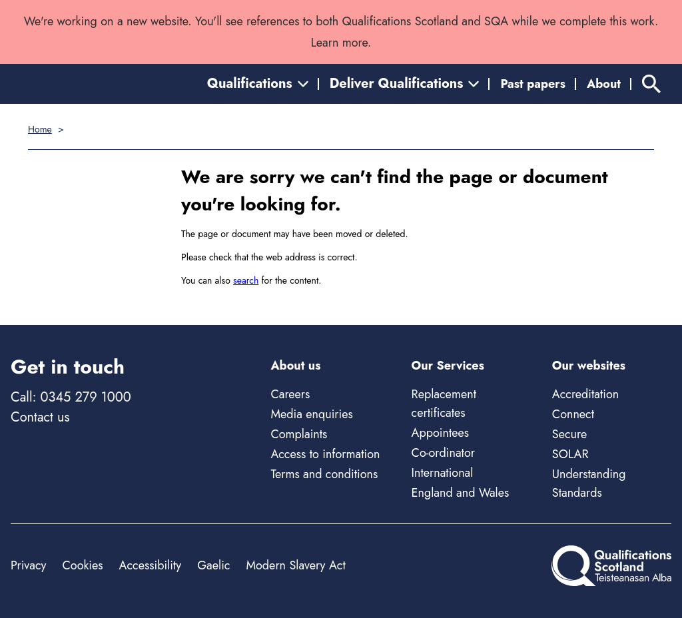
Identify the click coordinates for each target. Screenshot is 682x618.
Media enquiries (311, 414)
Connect (573, 414)
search (245, 280)
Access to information (325, 454)
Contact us (40, 417)
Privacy (28, 565)
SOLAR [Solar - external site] (570, 454)
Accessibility (150, 565)
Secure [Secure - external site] (569, 434)
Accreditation (585, 394)
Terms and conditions (324, 474)
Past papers (532, 84)
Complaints (298, 434)
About (604, 84)
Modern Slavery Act (295, 565)
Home (40, 129)
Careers (290, 394)
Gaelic (213, 565)
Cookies (82, 565)
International (443, 472)
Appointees (440, 433)
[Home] (611, 565)
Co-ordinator (443, 453)
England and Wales (461, 492)
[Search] (651, 84)
